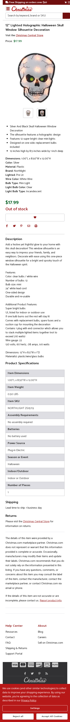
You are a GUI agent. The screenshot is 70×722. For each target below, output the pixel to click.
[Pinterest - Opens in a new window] (38, 673)
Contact (10, 637)
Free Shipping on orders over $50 (26, 2)
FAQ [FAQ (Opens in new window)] (8, 643)
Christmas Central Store (29, 35)
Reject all (18, 716)
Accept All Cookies (52, 716)
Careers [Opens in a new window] (42, 637)
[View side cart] (69, 2)
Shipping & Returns (16, 648)
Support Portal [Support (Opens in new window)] (13, 653)
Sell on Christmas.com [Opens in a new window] (50, 643)
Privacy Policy (28, 700)
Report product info (51, 600)
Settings (35, 708)
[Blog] (45, 673)
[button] (6, 225)
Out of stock (16, 209)
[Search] (66, 16)
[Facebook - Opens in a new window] (24, 673)
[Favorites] (35, 217)
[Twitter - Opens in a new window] (31, 673)
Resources (11, 632)
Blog (40, 632)
